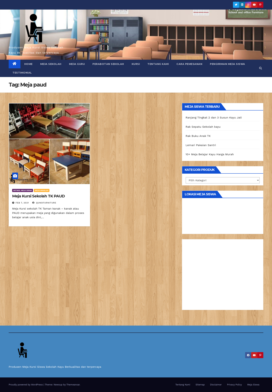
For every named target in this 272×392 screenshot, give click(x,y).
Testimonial (22, 72)
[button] (260, 68)
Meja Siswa (253, 384)
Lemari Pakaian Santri (201, 145)
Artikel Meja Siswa (22, 190)
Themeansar (73, 384)
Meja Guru (77, 64)
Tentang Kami (158, 64)
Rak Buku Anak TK (198, 136)
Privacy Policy (234, 384)
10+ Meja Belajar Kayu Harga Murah (210, 154)
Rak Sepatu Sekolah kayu (203, 126)
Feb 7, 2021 (22, 203)
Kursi (136, 64)
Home (28, 64)
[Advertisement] (223, 276)
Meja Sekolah (50, 64)
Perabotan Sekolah (108, 64)
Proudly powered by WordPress (26, 384)
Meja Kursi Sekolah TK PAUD (38, 196)
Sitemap (200, 384)
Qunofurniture (44, 203)
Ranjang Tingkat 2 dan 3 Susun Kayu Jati (214, 117)
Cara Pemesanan (189, 64)
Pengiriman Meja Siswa (227, 64)
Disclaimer (216, 384)
